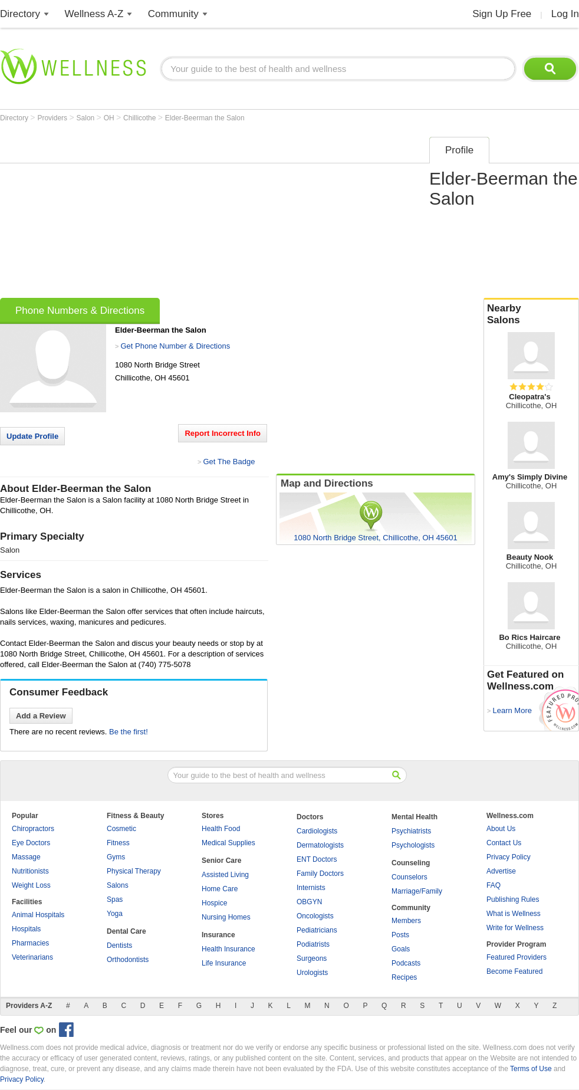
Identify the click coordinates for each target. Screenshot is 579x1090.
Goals (401, 949)
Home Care (220, 889)
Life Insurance (224, 963)
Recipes (404, 977)
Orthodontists (128, 960)
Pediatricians (317, 930)
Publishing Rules (512, 899)
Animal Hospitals (38, 915)
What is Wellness (513, 914)
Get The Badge (229, 461)
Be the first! (128, 731)
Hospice (214, 903)
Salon (87, 118)
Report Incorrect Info (223, 433)
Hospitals (26, 929)
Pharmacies (30, 943)
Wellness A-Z (94, 13)
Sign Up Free (501, 13)
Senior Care (221, 860)
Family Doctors (320, 873)
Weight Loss (31, 885)
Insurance (218, 935)
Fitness (118, 843)
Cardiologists (317, 831)
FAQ (493, 885)
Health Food (221, 829)
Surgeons (312, 958)
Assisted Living (225, 875)
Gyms (116, 857)
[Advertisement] (159, 213)
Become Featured (514, 971)
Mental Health (414, 817)
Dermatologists (320, 845)
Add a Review (41, 715)
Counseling (411, 863)
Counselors (409, 877)
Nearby (531, 314)
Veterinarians (32, 957)
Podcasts (406, 963)
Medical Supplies (228, 843)
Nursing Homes (226, 917)
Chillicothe (140, 118)
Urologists (312, 972)
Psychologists (413, 845)
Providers (53, 118)
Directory (20, 13)
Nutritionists (30, 871)
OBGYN (309, 902)
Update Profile (32, 436)
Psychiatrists (411, 831)
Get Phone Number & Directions (175, 346)
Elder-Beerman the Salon (205, 118)
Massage (26, 857)
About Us (500, 829)
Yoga (115, 914)
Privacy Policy (508, 857)
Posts (400, 935)
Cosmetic (121, 829)
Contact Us (503, 843)
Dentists (119, 945)
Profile (459, 150)
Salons (118, 885)
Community (173, 13)
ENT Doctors (317, 859)
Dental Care (126, 931)
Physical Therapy (134, 871)
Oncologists (315, 916)
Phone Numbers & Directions (79, 310)
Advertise (501, 871)
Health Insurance (228, 949)
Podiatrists (313, 944)
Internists (311, 888)
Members (406, 921)
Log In (565, 13)
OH (110, 118)
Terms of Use (531, 1069)
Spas (115, 899)
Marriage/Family (417, 891)
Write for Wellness (515, 928)
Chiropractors (33, 829)
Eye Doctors (31, 843)
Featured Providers (516, 957)
